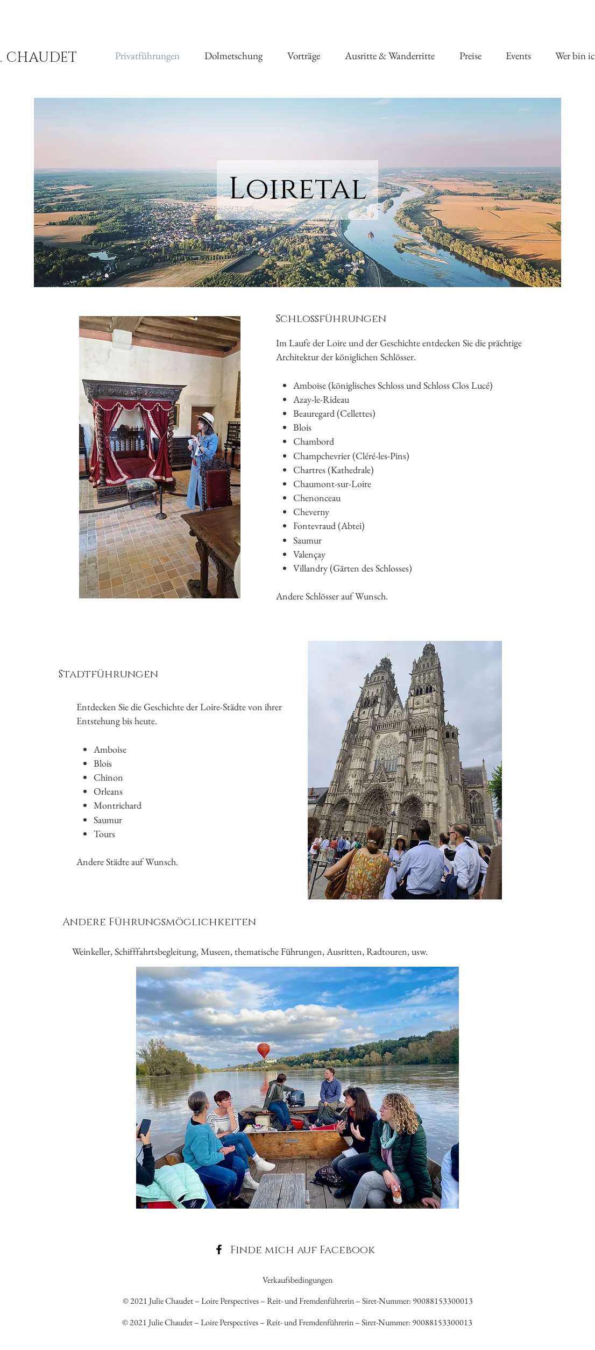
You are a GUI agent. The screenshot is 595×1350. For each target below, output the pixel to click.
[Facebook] (218, 1249)
